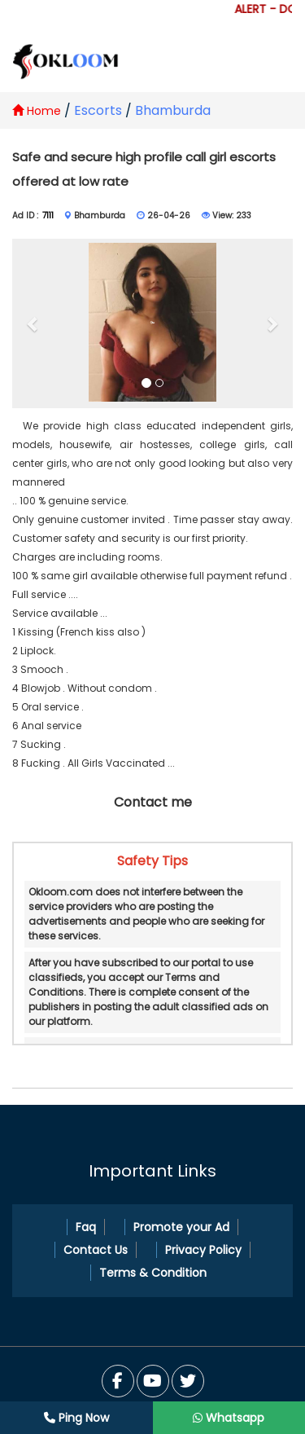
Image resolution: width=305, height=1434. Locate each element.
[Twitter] (153, 1381)
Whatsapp (228, 1418)
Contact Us (95, 1250)
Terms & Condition (153, 1273)
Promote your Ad (181, 1227)
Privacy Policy (203, 1250)
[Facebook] (118, 1381)
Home (36, 111)
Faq (86, 1227)
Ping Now (76, 1418)
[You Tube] (188, 1381)
